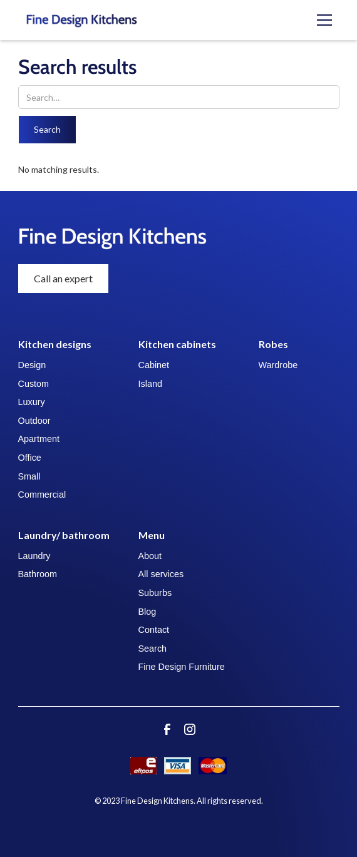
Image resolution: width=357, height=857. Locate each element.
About (150, 556)
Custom (33, 384)
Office (29, 458)
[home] (98, 20)
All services (161, 574)
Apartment (38, 439)
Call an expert (63, 278)
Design (32, 365)
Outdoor (34, 421)
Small (29, 476)
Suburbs (155, 593)
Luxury (31, 402)
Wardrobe (278, 365)
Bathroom (37, 574)
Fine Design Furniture (181, 667)
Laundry (34, 556)
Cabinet (154, 365)
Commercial (42, 495)
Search (152, 649)
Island (150, 384)
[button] (324, 20)
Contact (154, 630)
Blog (147, 612)
